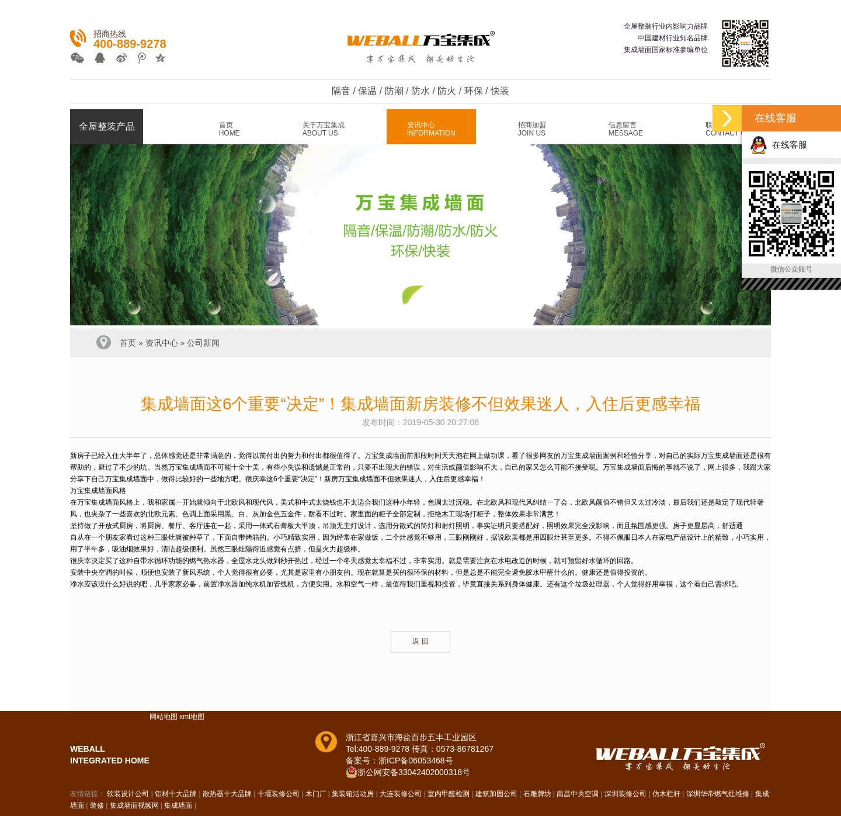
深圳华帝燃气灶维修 (717, 794)
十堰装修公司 (279, 794)
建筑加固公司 (496, 794)
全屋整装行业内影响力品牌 (666, 26)
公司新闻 (203, 343)
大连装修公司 (401, 794)
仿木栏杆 (666, 794)
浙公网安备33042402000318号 (413, 772)
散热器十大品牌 (227, 794)
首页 (128, 343)
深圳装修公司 (625, 794)
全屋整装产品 (107, 126)
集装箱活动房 (353, 794)
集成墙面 (178, 805)
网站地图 (164, 717)
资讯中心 (161, 343)
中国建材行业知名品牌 (673, 38)
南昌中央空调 (578, 794)
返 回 (420, 641)
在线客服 (778, 145)
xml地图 (191, 717)
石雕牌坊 (537, 794)
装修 (97, 805)
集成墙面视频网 (134, 805)
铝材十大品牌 (176, 794)
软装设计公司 (128, 794)
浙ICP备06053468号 (415, 760)
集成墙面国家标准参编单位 (666, 50)
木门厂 (315, 794)
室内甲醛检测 (449, 794)
